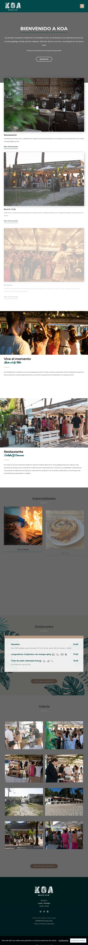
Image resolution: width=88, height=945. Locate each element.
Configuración (63, 940)
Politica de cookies (39, 918)
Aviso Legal (51, 918)
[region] (44, 940)
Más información (11, 146)
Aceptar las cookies (78, 940)
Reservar (44, 59)
